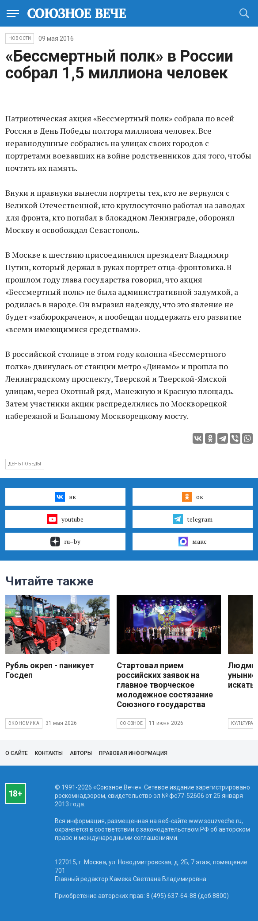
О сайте (16, 753)
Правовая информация (133, 753)
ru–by (65, 541)
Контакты (49, 753)
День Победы (24, 463)
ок (192, 497)
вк (65, 497)
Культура (242, 723)
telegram (192, 519)
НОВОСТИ (19, 38)
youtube (65, 519)
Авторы (81, 753)
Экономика (23, 723)
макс (192, 541)
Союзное (131, 723)
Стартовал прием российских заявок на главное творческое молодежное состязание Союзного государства (165, 685)
